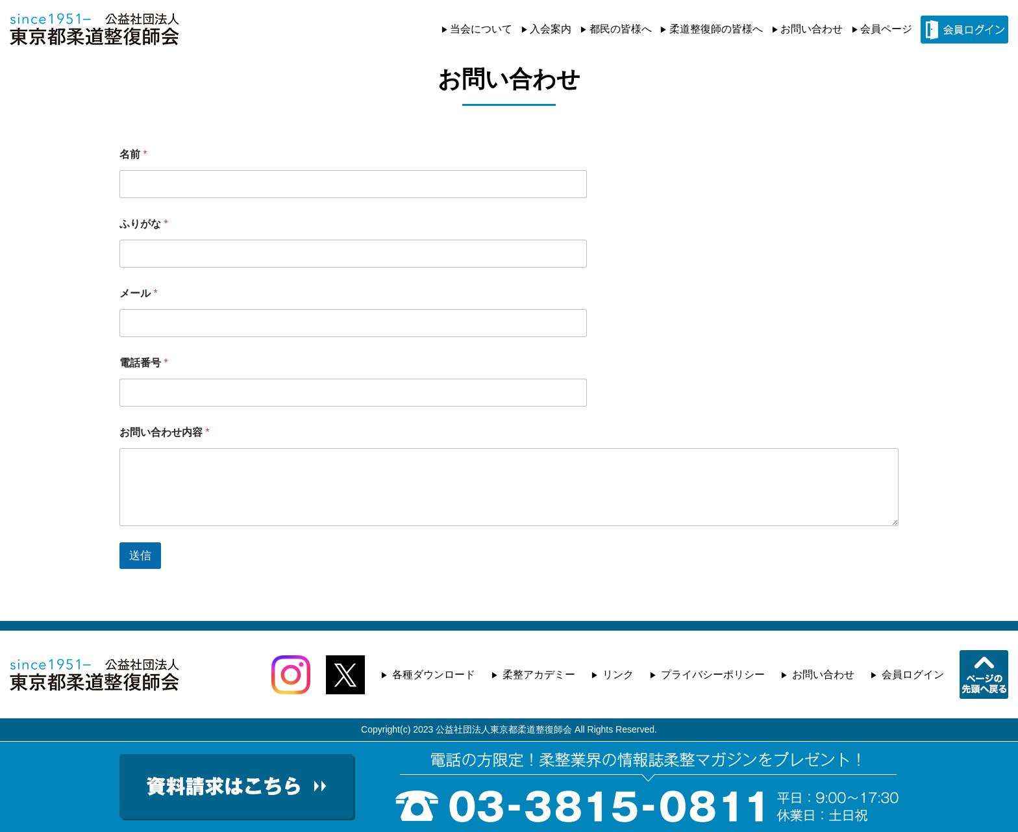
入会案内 (550, 28)
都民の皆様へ (621, 28)
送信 (140, 555)
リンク (618, 674)
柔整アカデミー (539, 674)
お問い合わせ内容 (164, 432)
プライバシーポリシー (713, 674)
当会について (481, 28)
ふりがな (143, 223)
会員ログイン (913, 674)
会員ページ (886, 28)
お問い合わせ (811, 28)
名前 (133, 154)
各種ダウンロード (433, 674)
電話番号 (143, 362)
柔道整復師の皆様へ (716, 28)
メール (138, 293)
